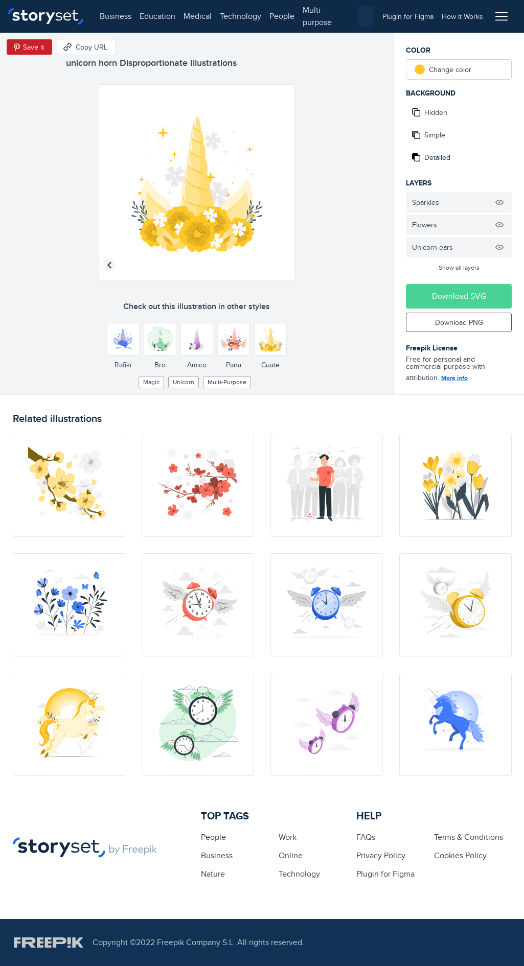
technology (240, 16)
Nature (213, 874)
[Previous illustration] (109, 265)
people (281, 16)
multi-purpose (317, 16)
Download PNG (459, 322)
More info (454, 378)
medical (198, 16)
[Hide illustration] (499, 202)
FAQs (365, 837)
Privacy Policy (380, 855)
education (157, 16)
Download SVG (459, 296)
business (115, 16)
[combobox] (366, 16)
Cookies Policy (460, 855)
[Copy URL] (86, 47)
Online (291, 855)
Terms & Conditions (468, 837)
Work (288, 837)
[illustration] (69, 485)
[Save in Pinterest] (29, 47)
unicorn (183, 382)
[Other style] (123, 339)
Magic (151, 382)
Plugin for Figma (385, 874)
